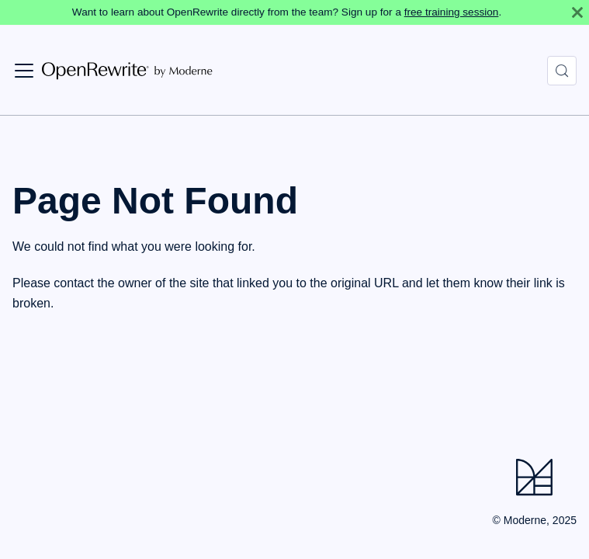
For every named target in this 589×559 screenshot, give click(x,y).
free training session (451, 12)
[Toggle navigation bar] (24, 70)
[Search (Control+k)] (562, 70)
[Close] (577, 12)
